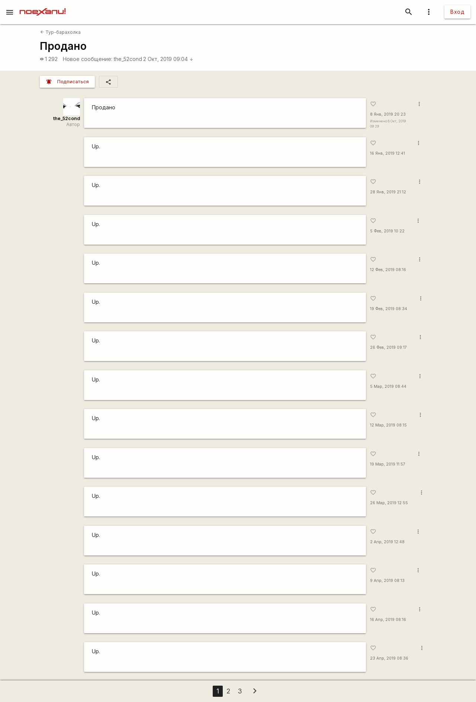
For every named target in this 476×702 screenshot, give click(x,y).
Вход (457, 12)
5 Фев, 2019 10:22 (387, 231)
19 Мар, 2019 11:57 (387, 464)
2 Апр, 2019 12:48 (387, 542)
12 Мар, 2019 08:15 (388, 425)
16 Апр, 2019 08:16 (388, 619)
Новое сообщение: (87, 59)
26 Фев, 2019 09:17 (388, 347)
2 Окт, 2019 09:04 (168, 59)
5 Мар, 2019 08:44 (388, 386)
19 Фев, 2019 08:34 (388, 308)
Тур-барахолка (60, 32)
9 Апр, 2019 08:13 (387, 580)
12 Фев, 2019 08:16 (388, 269)
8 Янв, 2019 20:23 (388, 114)
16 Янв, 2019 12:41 (387, 153)
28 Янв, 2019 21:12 (388, 192)
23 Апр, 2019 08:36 (389, 658)
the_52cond (128, 59)
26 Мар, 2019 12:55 (389, 502)
